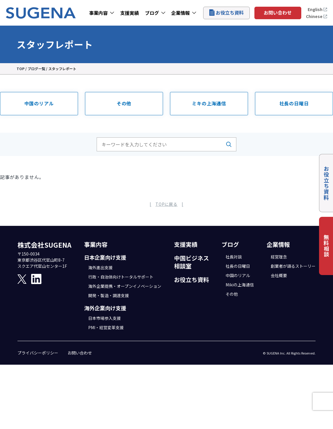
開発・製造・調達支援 (108, 295)
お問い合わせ (278, 12)
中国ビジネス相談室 (191, 262)
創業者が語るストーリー (293, 266)
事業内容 (98, 12)
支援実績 (129, 12)
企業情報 (180, 12)
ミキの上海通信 (209, 103)
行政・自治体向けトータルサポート (120, 277)
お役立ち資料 (226, 12)
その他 (124, 103)
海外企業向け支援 (105, 308)
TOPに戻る (166, 204)
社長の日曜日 (294, 103)
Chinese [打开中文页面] (316, 16)
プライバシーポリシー (37, 353)
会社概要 (279, 275)
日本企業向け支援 (105, 257)
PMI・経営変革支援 (106, 327)
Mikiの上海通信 (240, 285)
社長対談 (234, 257)
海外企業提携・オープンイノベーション (124, 286)
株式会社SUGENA (44, 245)
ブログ (152, 12)
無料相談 (326, 245)
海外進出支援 (100, 267)
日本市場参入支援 (104, 318)
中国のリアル (39, 103)
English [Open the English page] (317, 9)
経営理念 (279, 257)
